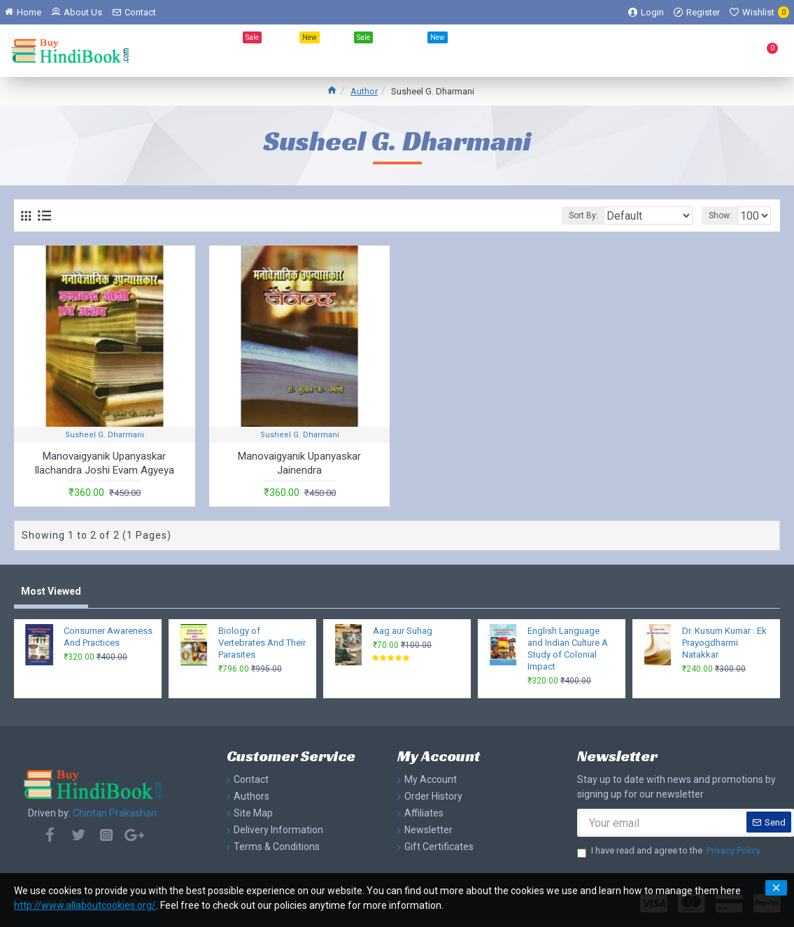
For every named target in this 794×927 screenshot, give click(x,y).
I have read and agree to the (670, 851)
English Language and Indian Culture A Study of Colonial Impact (567, 648)
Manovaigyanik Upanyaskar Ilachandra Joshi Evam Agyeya (104, 463)
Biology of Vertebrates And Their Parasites (262, 642)
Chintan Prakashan (115, 813)
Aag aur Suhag (402, 630)
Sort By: (564, 215)
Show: (710, 215)
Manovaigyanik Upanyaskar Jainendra (299, 463)
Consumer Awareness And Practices (108, 636)
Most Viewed (51, 591)
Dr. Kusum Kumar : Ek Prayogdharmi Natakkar (724, 642)
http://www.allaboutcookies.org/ (85, 905)
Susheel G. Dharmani (104, 434)
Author (364, 91)
